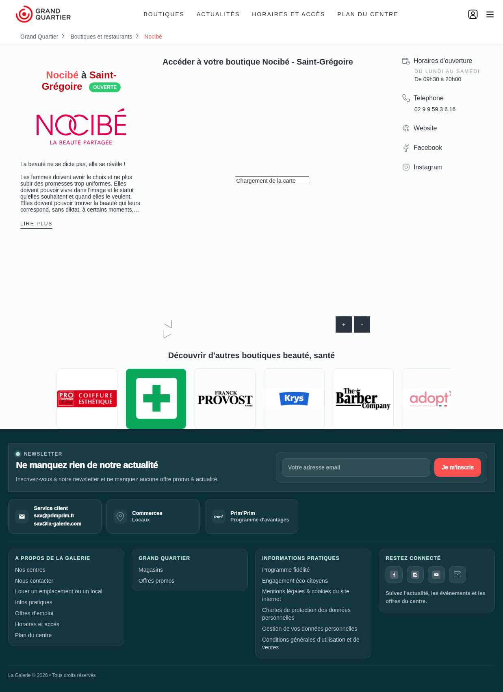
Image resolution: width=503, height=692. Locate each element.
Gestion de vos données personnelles (309, 628)
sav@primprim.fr (54, 516)
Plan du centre (367, 14)
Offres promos (156, 580)
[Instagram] (415, 574)
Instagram (428, 167)
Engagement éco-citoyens (295, 580)
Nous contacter (34, 580)
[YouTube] (436, 574)
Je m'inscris (458, 467)
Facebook (428, 147)
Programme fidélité (286, 570)
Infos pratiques (33, 602)
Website (425, 128)
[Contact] (457, 574)
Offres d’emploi (34, 613)
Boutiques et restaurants (101, 36)
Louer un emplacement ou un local (58, 591)
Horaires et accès (288, 14)
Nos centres (30, 570)
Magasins (151, 570)
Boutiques (164, 14)
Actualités (218, 14)
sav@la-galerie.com (57, 524)
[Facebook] (394, 574)
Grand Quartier (39, 36)
